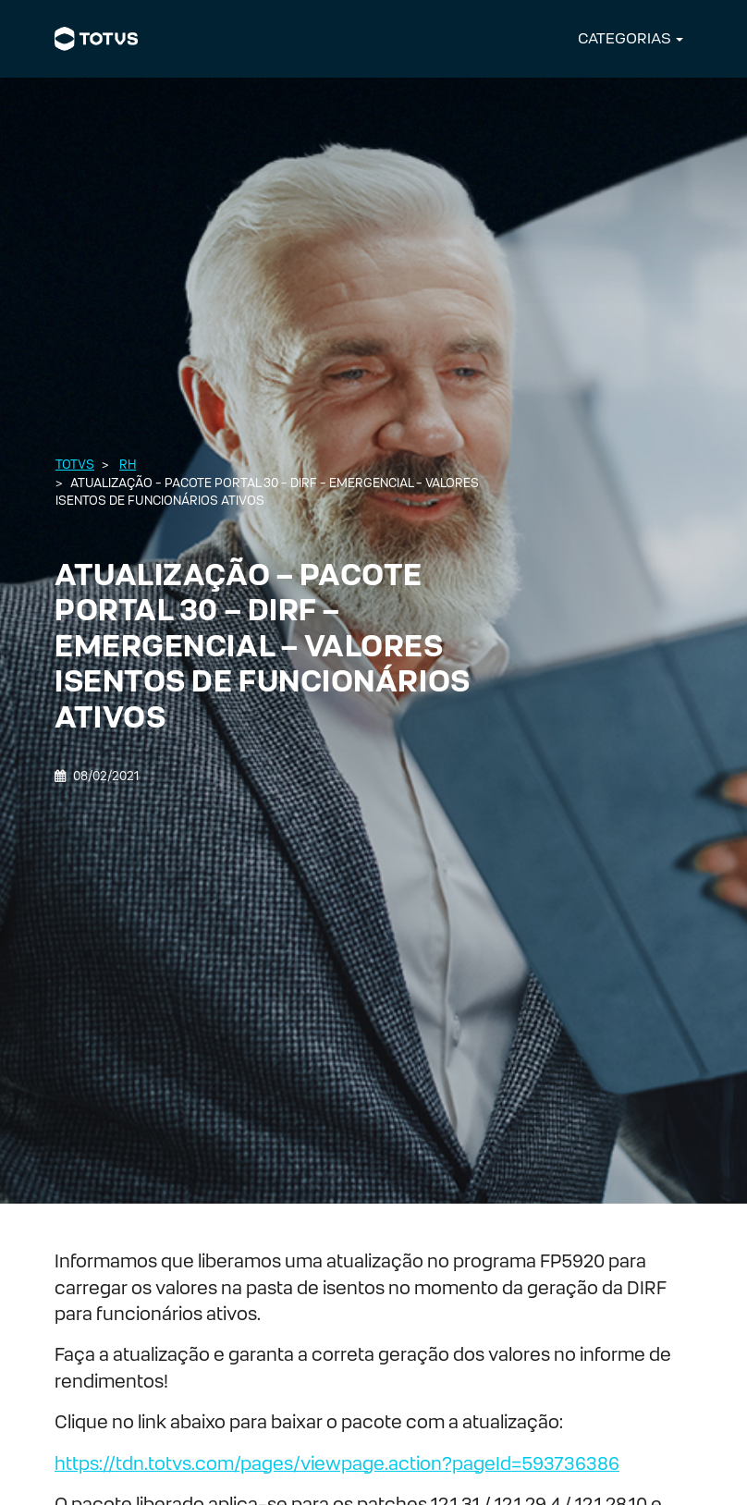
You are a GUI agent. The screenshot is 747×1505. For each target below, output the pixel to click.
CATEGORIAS (624, 38)
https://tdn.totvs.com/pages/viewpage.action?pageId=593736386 (337, 1463)
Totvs (74, 464)
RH (127, 464)
